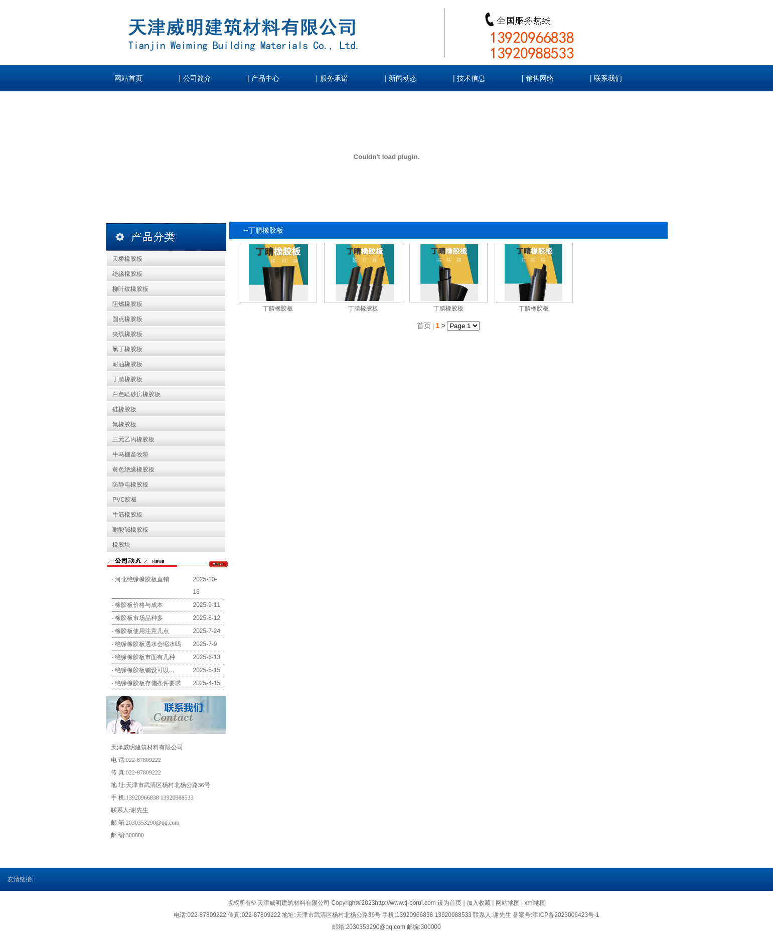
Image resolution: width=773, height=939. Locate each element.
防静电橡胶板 (130, 484)
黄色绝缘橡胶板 (133, 469)
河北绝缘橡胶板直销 (142, 579)
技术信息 (471, 78)
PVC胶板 (124, 499)
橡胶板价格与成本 (139, 604)
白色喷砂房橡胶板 (136, 394)
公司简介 (197, 78)
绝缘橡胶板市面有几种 (145, 657)
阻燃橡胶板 (127, 303)
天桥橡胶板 (127, 258)
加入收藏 (479, 902)
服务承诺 (334, 78)
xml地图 (535, 902)
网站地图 (508, 902)
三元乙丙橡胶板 (133, 439)
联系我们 (608, 78)
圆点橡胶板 (127, 319)
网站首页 (128, 78)
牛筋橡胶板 (127, 514)
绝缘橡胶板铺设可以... (144, 670)
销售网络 (540, 78)
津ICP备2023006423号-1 (565, 914)
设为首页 (450, 902)
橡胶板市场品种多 (139, 617)
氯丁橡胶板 (127, 349)
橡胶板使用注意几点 (142, 631)
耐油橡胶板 (127, 364)
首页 (424, 326)
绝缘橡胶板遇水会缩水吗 (148, 644)
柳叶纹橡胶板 (130, 288)
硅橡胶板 (124, 409)
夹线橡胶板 (127, 334)
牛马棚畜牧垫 (130, 454)
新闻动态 (403, 78)
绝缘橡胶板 (127, 273)
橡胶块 (121, 544)
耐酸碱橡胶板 (130, 529)
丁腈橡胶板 (127, 379)
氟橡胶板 (124, 424)
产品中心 (265, 78)
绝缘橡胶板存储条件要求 (148, 683)
